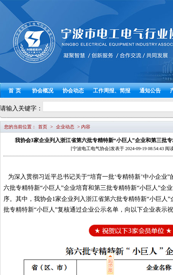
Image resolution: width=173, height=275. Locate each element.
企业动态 (65, 126)
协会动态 (73, 91)
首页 (15, 91)
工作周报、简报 (111, 91)
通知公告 (150, 91)
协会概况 (42, 91)
